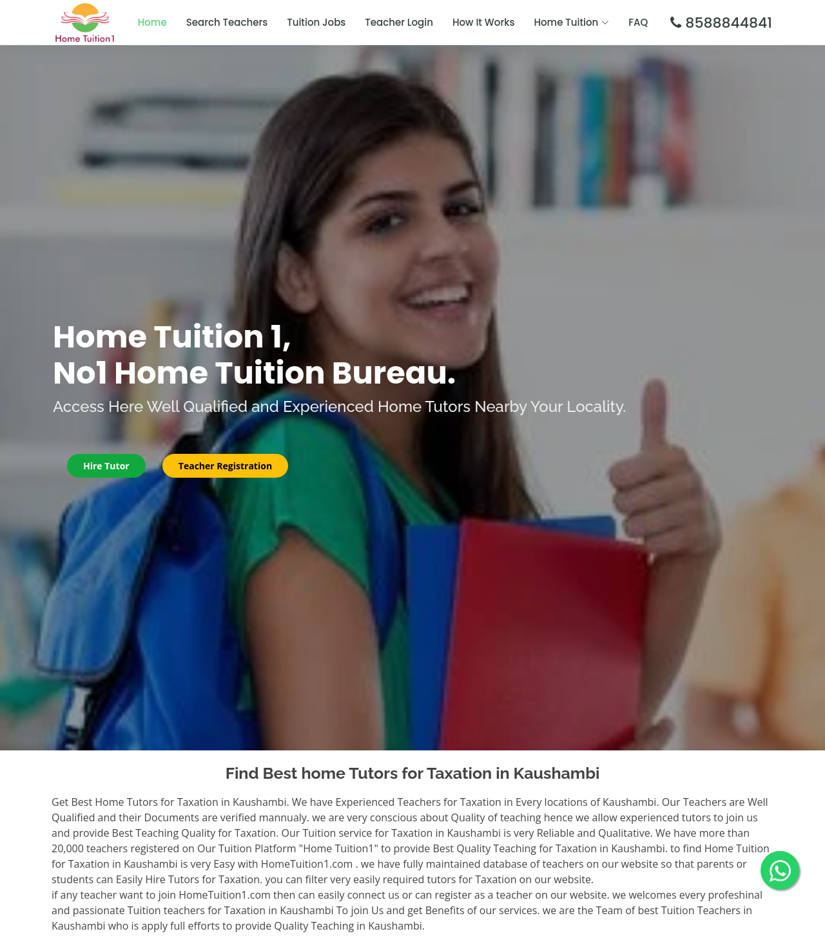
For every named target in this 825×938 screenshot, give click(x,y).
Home (152, 22)
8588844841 (726, 23)
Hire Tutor (106, 466)
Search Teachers (227, 22)
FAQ (638, 22)
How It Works (483, 22)
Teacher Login (399, 22)
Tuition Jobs (316, 22)
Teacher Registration (225, 466)
